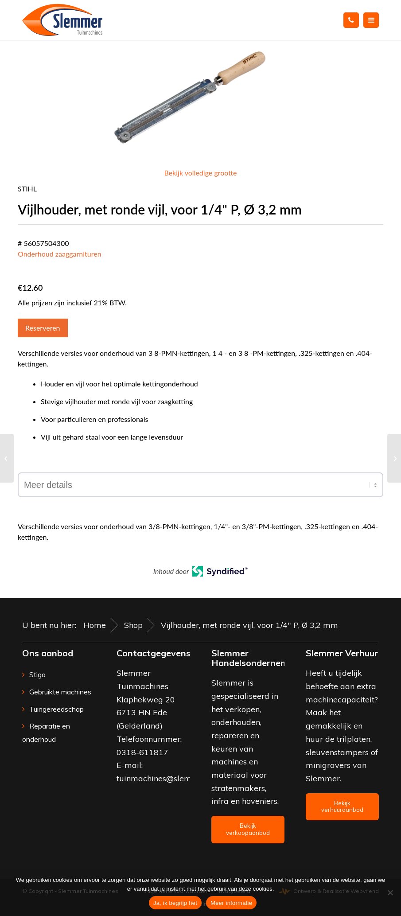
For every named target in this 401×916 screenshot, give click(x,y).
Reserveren (42, 328)
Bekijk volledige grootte (200, 172)
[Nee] (389, 892)
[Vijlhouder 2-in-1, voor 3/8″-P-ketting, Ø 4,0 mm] (394, 458)
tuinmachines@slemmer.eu (167, 778)
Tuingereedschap (56, 709)
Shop (133, 625)
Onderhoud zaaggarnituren (59, 253)
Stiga (37, 674)
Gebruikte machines (60, 691)
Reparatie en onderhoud (46, 732)
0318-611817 (142, 752)
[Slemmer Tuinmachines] (62, 20)
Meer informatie (231, 903)
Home (94, 625)
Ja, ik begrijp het (175, 903)
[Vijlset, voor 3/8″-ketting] (7, 458)
